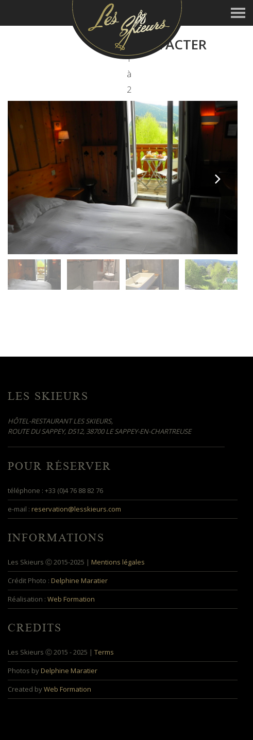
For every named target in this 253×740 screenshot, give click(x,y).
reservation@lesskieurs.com (76, 509)
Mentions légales (118, 562)
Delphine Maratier (79, 580)
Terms (104, 652)
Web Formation (71, 599)
